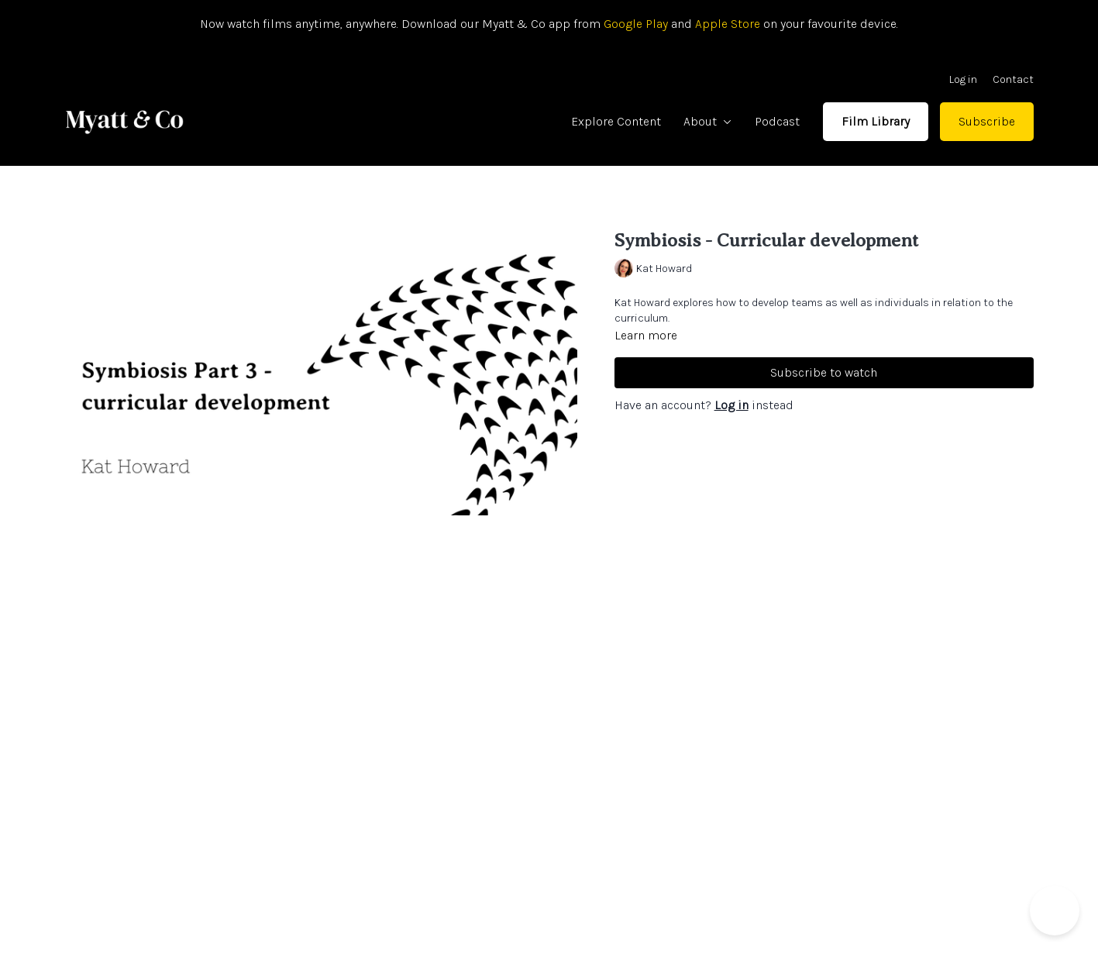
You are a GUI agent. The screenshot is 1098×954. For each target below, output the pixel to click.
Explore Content (616, 121)
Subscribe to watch (823, 372)
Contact (1013, 79)
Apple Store (727, 23)
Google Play (634, 23)
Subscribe (987, 121)
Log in (963, 79)
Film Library (876, 121)
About (707, 121)
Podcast (777, 121)
